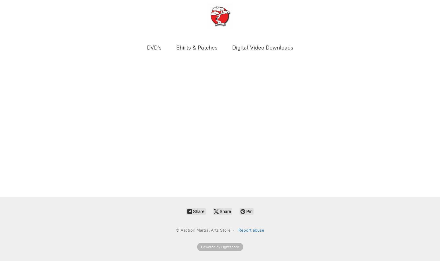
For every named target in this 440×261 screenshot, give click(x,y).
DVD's (154, 47)
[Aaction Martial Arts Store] (220, 16)
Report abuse (251, 230)
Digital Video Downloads (262, 47)
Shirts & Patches (197, 47)
